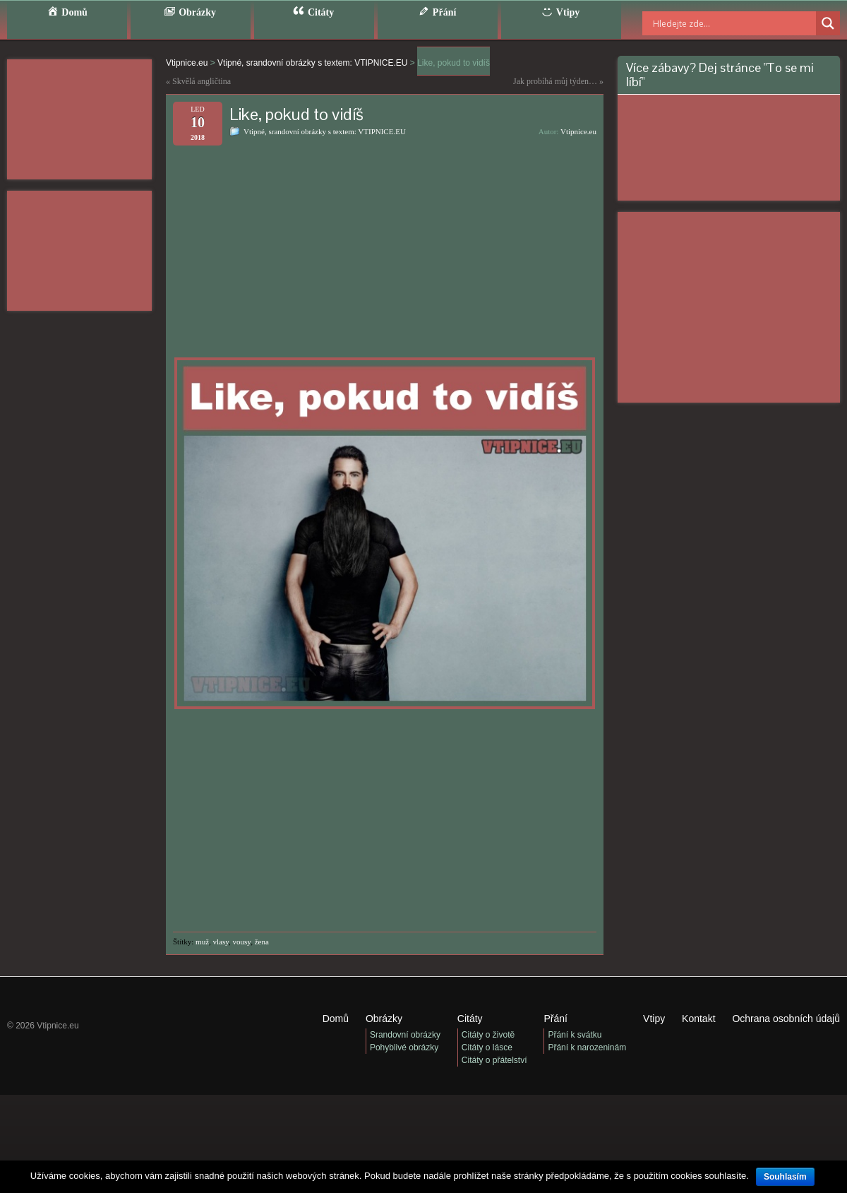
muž (202, 941)
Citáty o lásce (487, 1047)
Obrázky (384, 1018)
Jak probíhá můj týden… (555, 81)
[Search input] (716, 23)
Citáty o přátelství (494, 1060)
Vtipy (654, 1018)
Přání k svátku (574, 1035)
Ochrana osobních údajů (786, 1018)
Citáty (470, 1018)
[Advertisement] (79, 119)
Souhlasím (785, 1177)
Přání (555, 1018)
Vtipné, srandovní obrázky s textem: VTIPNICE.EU (325, 131)
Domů (336, 1018)
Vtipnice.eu (578, 131)
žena (262, 941)
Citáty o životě (488, 1035)
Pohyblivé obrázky (404, 1047)
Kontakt (698, 1018)
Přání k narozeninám (587, 1047)
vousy (242, 941)
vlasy (221, 941)
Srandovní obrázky (405, 1035)
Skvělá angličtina (201, 81)
